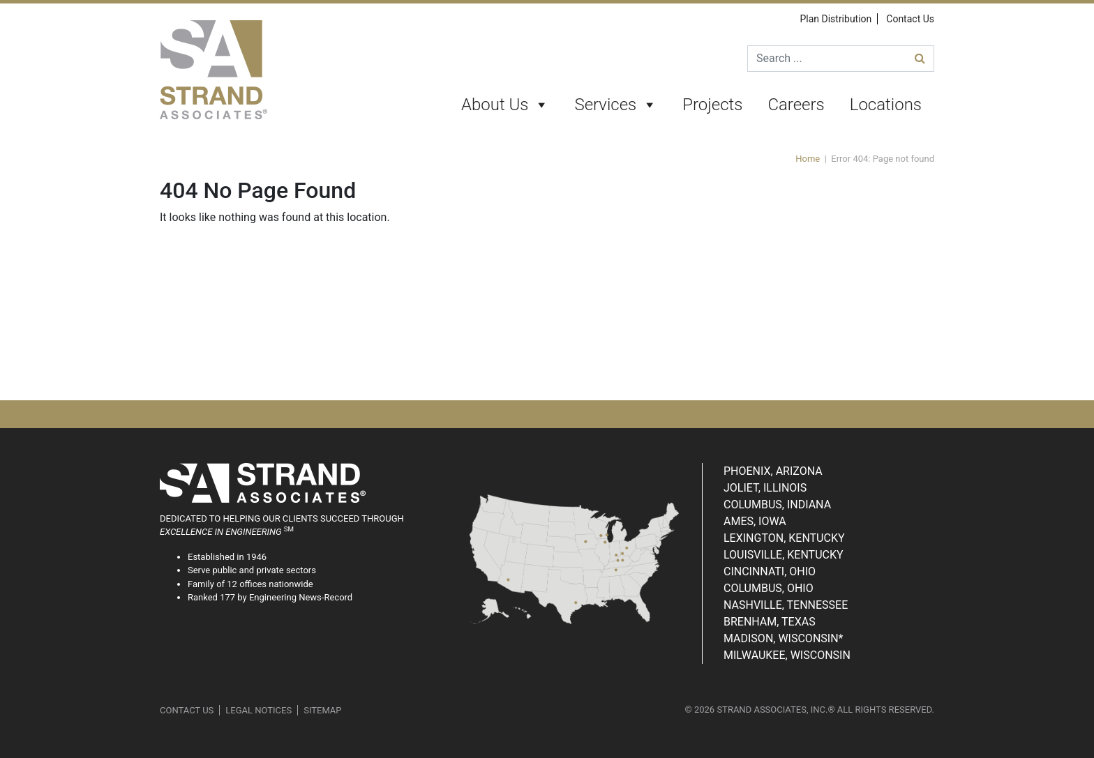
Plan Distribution (835, 18)
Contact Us (910, 18)
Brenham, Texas (770, 621)
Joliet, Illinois (765, 487)
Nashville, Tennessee (786, 605)
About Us (505, 105)
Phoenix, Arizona (773, 471)
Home (807, 158)
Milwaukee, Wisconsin (787, 655)
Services (615, 105)
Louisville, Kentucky (784, 554)
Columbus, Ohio (769, 588)
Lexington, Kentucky (784, 538)
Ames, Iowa (755, 521)
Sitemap (322, 710)
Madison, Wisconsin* (783, 638)
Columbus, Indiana (777, 504)
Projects (712, 104)
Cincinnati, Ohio (770, 571)
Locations (886, 104)
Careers (795, 104)
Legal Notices (258, 710)
